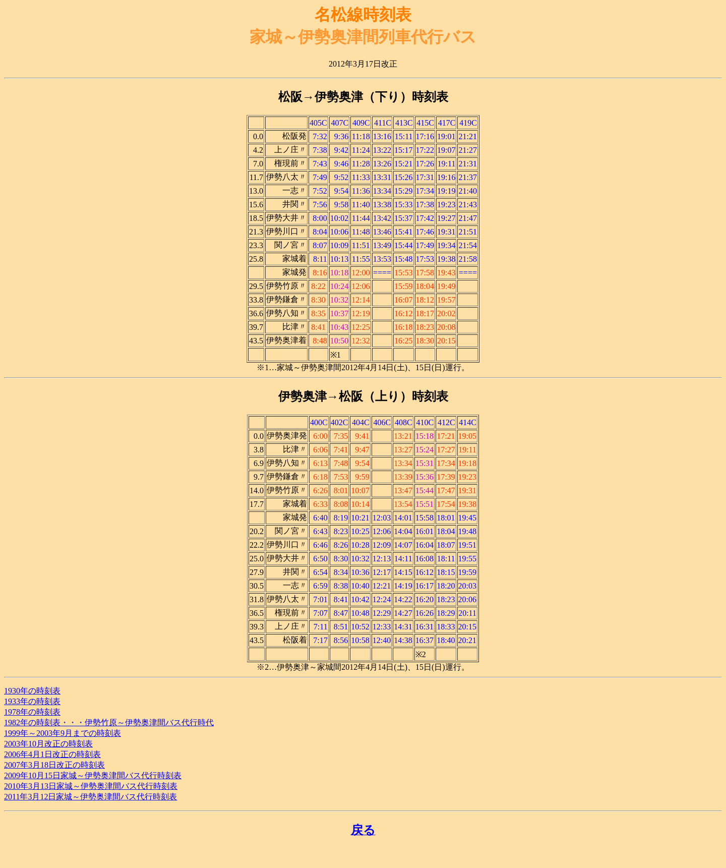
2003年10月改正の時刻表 (48, 743)
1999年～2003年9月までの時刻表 (62, 733)
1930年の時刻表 (32, 690)
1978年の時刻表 (32, 712)
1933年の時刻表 (32, 701)
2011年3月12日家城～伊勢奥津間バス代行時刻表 (90, 796)
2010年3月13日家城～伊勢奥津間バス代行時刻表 (90, 786)
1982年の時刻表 (32, 722)
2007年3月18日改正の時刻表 (54, 765)
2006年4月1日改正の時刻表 (52, 754)
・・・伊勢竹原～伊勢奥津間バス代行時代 (137, 722)
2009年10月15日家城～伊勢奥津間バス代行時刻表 (93, 775)
